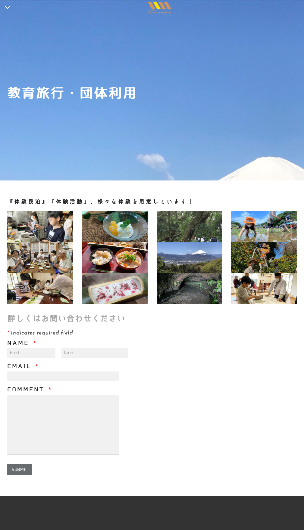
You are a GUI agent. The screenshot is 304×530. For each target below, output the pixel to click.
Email (23, 366)
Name (22, 343)
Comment (29, 389)
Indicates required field (40, 333)
